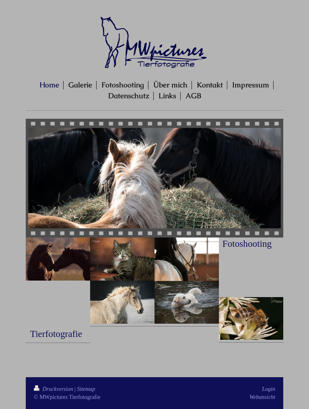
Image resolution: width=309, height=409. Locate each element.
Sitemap (86, 389)
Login (268, 389)
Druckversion (54, 389)
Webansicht (262, 397)
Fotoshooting (247, 243)
